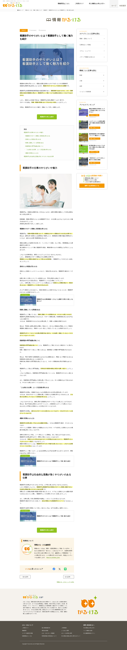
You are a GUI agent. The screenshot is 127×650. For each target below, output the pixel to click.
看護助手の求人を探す (47, 117)
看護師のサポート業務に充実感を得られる (37, 136)
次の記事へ (69, 577)
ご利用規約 (64, 627)
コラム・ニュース (85, 51)
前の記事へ (25, 577)
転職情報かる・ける (27, 636)
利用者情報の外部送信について (49, 636)
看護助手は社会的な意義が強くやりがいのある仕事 (39, 156)
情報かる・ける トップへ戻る (65, 582)
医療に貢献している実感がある (34, 142)
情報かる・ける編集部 (42, 545)
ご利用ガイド (25, 627)
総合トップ (20, 10)
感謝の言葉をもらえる (31, 153)
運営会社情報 (45, 630)
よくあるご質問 (65, 630)
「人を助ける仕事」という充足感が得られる (38, 149)
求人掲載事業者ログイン (89, 633)
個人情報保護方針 (46, 627)
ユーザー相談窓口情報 (27, 633)
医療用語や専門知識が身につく (34, 146)
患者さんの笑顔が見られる (33, 139)
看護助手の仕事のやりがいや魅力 (33, 132)
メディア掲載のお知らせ (87, 57)
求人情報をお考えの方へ (89, 627)
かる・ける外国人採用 (66, 633)
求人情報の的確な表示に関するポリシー (70, 636)
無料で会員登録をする (92, 185)
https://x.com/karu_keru (53, 557)
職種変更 (24, 630)
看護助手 (24, 30)
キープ (113, 6)
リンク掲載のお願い (88, 630)
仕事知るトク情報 (85, 45)
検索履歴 (122, 6)
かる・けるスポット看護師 (48, 633)
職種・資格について (86, 38)
